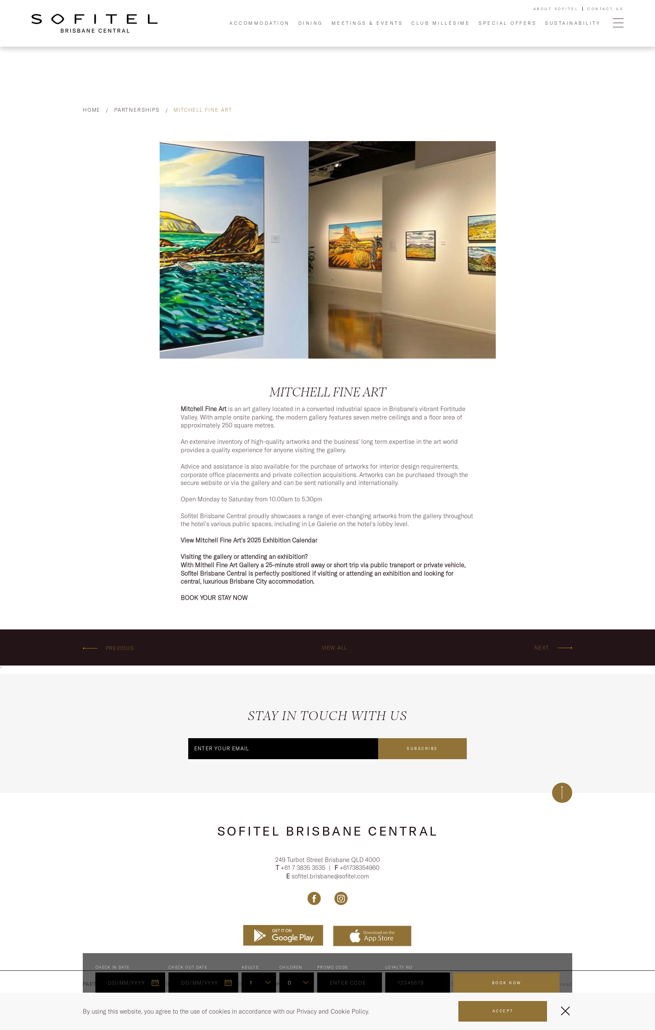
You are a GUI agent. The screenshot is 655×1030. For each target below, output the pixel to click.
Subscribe (422, 748)
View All (334, 648)
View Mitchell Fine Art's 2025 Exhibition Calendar (249, 540)
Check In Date (112, 969)
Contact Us (605, 9)
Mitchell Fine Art (203, 110)
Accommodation (259, 23)
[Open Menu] (618, 23)
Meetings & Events (367, 23)
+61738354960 (359, 869)
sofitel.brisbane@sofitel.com (330, 877)
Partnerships (137, 110)
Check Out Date (187, 969)
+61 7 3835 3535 (304, 869)
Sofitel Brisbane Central (327, 831)
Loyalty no (399, 969)
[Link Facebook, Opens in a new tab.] (314, 900)
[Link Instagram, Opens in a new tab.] (341, 900)
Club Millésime (440, 23)
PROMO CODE (332, 969)
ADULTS (250, 969)
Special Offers (508, 23)
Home (91, 110)
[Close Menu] (565, 1011)
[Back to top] (562, 792)
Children (291, 969)
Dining (310, 23)
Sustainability (572, 23)
